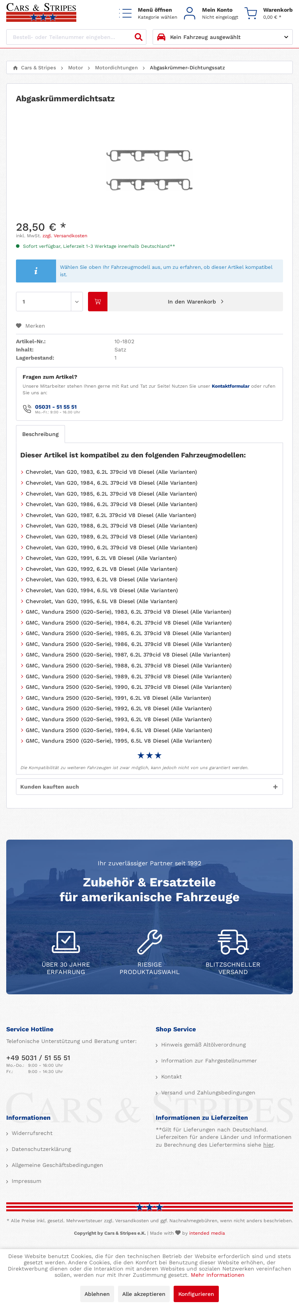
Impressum (25, 1181)
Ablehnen (97, 1294)
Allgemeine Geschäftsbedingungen (56, 1165)
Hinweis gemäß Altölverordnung (202, 1044)
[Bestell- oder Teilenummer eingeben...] (76, 37)
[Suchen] (138, 37)
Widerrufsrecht (31, 1133)
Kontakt (170, 1076)
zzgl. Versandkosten (64, 235)
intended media (207, 1233)
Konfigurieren (196, 1294)
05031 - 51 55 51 (56, 407)
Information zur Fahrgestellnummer (208, 1060)
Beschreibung (40, 434)
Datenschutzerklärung (40, 1149)
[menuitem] (148, 13)
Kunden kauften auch (49, 787)
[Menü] (148, 13)
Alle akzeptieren (143, 1294)
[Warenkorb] (268, 13)
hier (268, 1145)
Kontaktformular (231, 386)
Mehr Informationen (217, 1275)
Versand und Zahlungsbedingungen (207, 1092)
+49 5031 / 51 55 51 (38, 1058)
